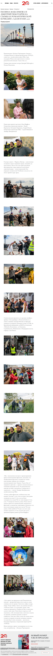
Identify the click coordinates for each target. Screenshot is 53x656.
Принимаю (45, 652)
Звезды (7, 3)
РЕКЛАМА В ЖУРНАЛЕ (6, 643)
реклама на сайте (6, 641)
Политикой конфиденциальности (20, 654)
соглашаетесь (5, 654)
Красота (16, 3)
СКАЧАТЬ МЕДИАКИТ (6, 639)
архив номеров (34, 643)
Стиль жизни (36, 3)
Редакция (3, 644)
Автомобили (44, 3)
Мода (11, 3)
